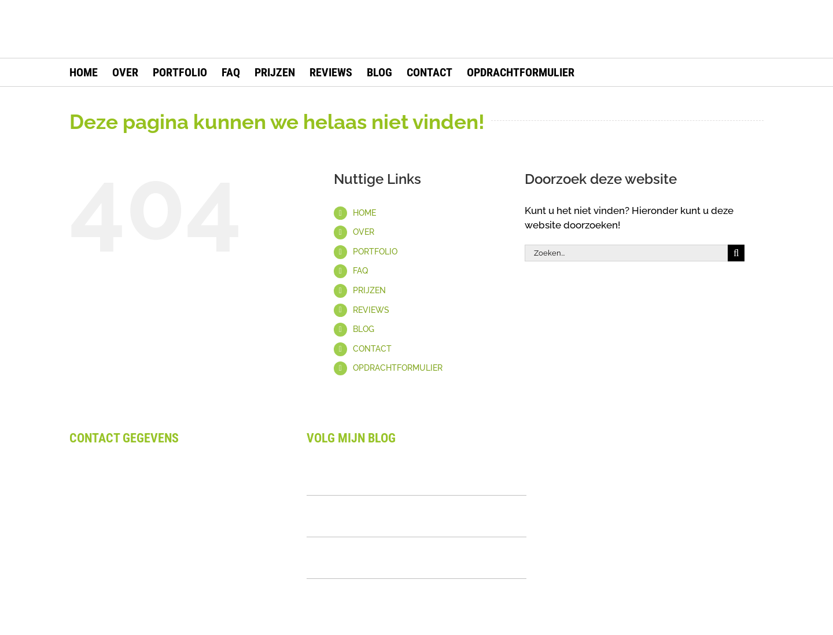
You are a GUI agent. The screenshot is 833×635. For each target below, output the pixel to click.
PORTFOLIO (375, 251)
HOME (364, 212)
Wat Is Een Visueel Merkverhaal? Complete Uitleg (411, 557)
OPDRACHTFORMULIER (398, 367)
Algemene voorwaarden (124, 564)
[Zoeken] (736, 253)
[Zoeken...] (626, 253)
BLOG (363, 329)
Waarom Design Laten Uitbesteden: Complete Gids (395, 474)
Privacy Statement (111, 594)
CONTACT (372, 348)
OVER (363, 232)
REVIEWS (371, 310)
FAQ (360, 270)
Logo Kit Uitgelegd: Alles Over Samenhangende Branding (383, 516)
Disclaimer (93, 579)
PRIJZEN (369, 290)
